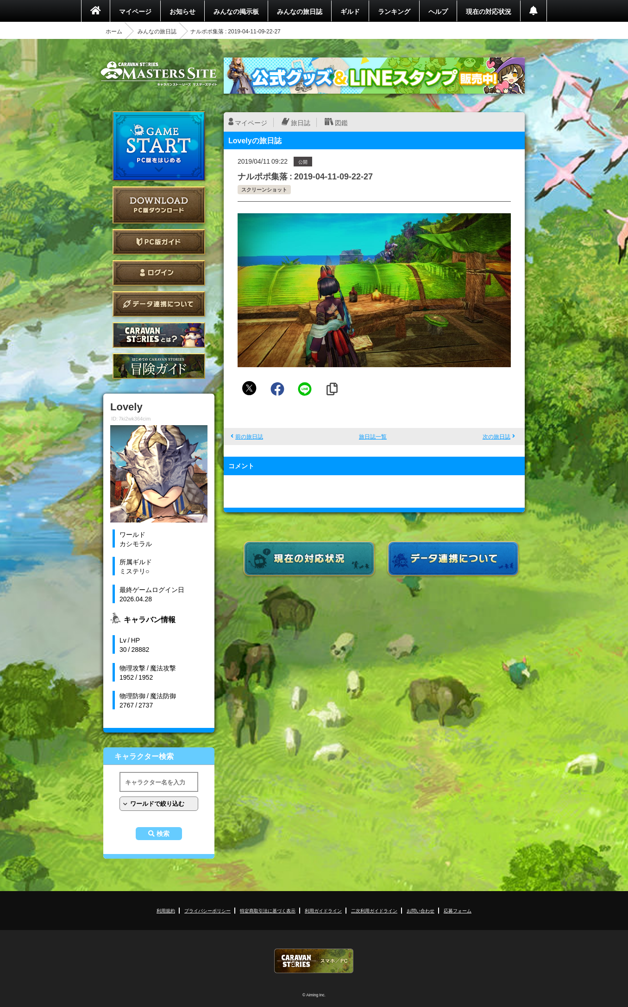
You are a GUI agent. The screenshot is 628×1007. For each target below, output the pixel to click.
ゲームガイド (159, 366)
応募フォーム (457, 910)
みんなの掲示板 (236, 11)
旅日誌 (300, 122)
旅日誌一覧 (373, 436)
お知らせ (182, 11)
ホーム (114, 31)
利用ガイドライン (323, 910)
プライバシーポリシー (207, 910)
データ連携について (159, 304)
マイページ (135, 11)
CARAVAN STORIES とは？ (159, 335)
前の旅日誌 (249, 436)
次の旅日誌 (496, 436)
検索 (163, 833)
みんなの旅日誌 (299, 11)
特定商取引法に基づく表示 (267, 910)
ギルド (350, 11)
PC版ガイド (159, 242)
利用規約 (166, 910)
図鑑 (341, 122)
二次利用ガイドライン (374, 910)
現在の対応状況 (488, 11)
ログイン (159, 273)
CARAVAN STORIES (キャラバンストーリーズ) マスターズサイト (159, 73)
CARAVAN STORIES (314, 961)
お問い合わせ (420, 910)
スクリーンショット (264, 189)
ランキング (394, 11)
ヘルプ (438, 11)
